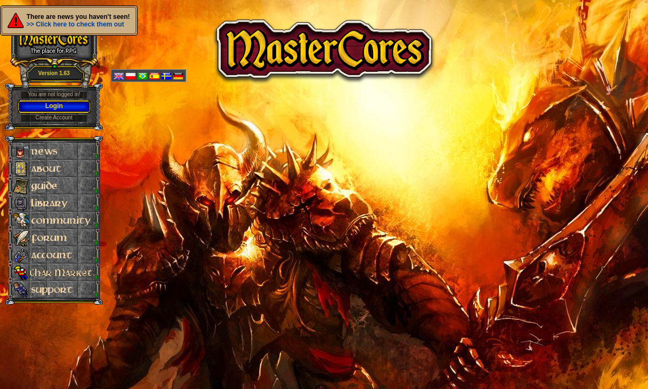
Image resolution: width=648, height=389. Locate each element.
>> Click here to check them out (75, 24)
